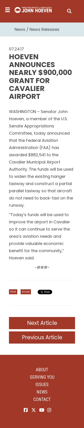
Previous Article (42, 337)
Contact (42, 399)
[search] (69, 10)
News (20, 29)
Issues (42, 384)
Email (26, 292)
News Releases (44, 29)
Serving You (42, 377)
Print (13, 292)
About (42, 369)
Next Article (42, 323)
